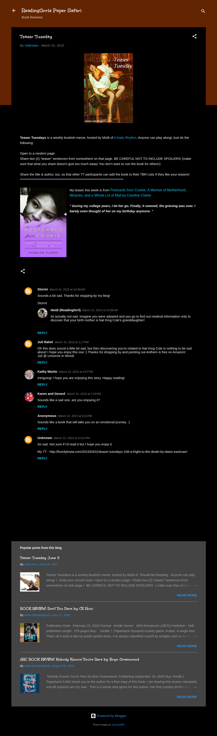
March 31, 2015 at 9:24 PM (75, 416)
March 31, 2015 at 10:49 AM (67, 289)
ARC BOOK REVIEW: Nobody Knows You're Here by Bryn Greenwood (79, 659)
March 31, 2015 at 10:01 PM (71, 438)
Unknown (45, 438)
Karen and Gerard (51, 393)
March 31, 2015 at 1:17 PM (72, 342)
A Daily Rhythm (125, 137)
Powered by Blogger (108, 716)
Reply (42, 333)
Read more (187, 595)
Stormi (43, 289)
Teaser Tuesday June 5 (39, 557)
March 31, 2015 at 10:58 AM (100, 310)
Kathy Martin (47, 371)
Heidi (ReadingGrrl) (66, 310)
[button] (194, 37)
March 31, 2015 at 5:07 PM (76, 371)
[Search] (203, 12)
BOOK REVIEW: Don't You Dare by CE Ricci (56, 608)
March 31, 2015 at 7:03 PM (84, 393)
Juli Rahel (45, 342)
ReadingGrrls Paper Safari (52, 10)
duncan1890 (118, 724)
